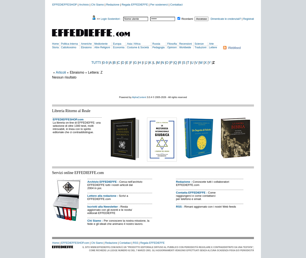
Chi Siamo (97, 4)
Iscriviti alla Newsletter (102, 206)
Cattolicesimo (68, 47)
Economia (118, 47)
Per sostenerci (159, 4)
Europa (117, 43)
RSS (179, 206)
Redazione (112, 4)
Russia (156, 43)
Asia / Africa (133, 43)
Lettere (213, 47)
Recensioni (185, 43)
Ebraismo (86, 47)
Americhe (86, 43)
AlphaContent (139, 97)
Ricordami (187, 18)
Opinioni (172, 47)
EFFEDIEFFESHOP (64, 4)
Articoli (61, 72)
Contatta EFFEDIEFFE (190, 192)
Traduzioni (201, 47)
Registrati (248, 18)
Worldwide (185, 47)
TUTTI (96, 62)
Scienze (199, 43)
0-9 (105, 62)
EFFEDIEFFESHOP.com (68, 119)
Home (55, 43)
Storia (55, 47)
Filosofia (172, 43)
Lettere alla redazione (101, 195)
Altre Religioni (102, 47)
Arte (211, 43)
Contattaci (176, 4)
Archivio (84, 4)
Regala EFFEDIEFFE (135, 4)
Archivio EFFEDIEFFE (102, 181)
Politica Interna (69, 43)
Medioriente (101, 43)
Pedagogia (158, 47)
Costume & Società (138, 47)
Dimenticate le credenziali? (226, 18)
